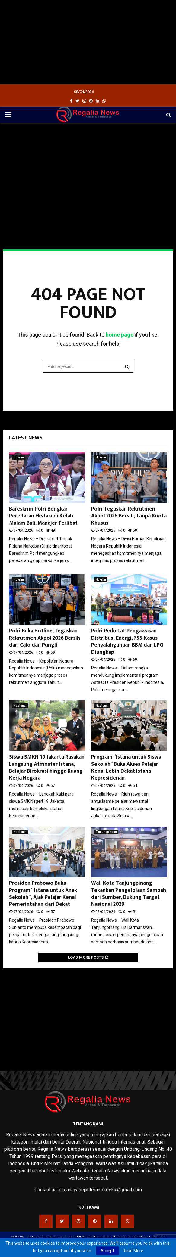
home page (119, 334)
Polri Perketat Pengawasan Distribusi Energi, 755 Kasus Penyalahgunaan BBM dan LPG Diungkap (127, 641)
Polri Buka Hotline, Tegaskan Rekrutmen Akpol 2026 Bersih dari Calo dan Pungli (44, 638)
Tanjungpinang (106, 831)
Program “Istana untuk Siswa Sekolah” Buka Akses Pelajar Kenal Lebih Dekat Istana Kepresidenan (126, 768)
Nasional (20, 705)
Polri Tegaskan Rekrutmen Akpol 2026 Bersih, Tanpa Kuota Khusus (129, 516)
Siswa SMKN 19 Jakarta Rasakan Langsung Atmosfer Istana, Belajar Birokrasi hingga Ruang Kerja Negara (47, 768)
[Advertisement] (88, 42)
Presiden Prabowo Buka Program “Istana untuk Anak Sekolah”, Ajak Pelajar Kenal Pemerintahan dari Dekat (43, 894)
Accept (107, 1250)
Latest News (26, 437)
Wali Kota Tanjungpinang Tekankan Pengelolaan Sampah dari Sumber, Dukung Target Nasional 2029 (128, 894)
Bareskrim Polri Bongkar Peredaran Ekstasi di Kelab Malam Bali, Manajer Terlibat (43, 516)
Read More (133, 1251)
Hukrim (19, 457)
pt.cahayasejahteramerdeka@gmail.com (100, 1190)
